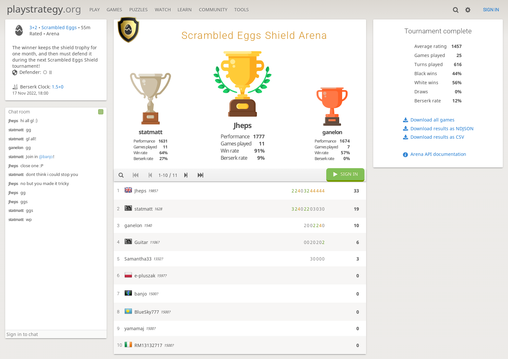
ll (46, 72)
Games (114, 9)
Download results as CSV (437, 137)
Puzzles (138, 9)
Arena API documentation (438, 154)
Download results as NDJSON (442, 128)
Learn (185, 9)
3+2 (33, 27)
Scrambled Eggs (59, 27)
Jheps (13, 120)
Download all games (432, 120)
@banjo (46, 156)
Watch (163, 9)
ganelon (15, 147)
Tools (241, 9)
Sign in (491, 9)
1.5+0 (58, 87)
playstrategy (44, 9)
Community (213, 9)
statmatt (15, 130)
